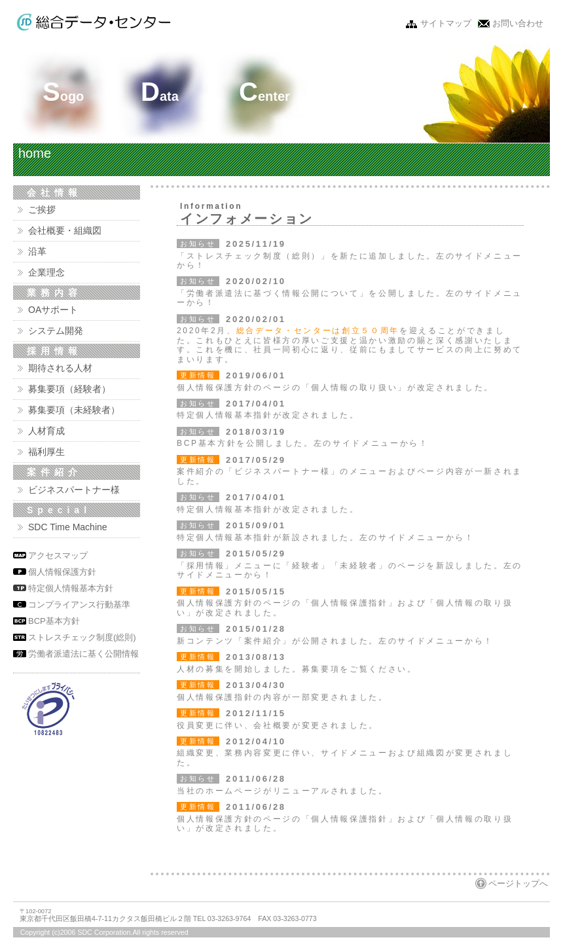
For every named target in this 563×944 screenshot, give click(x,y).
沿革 (37, 251)
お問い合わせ (517, 23)
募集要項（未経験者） (74, 410)
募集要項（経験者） (69, 389)
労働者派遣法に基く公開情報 (83, 654)
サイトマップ (445, 23)
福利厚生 (46, 451)
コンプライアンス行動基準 (79, 604)
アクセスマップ (58, 555)
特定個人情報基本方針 (70, 588)
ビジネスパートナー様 (74, 489)
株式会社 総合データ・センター (93, 22)
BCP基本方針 (54, 621)
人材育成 (46, 431)
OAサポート (53, 309)
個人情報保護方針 (62, 572)
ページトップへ (518, 883)
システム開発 (55, 330)
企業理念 (46, 272)
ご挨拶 (42, 209)
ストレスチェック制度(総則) (82, 637)
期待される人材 (60, 368)
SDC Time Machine (67, 527)
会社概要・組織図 (64, 230)
